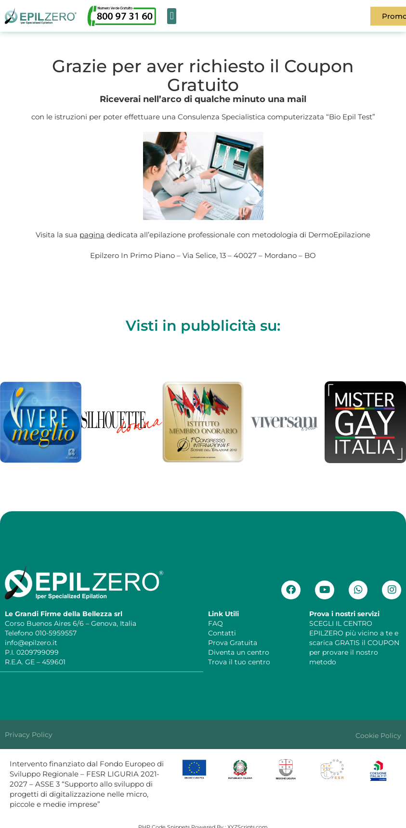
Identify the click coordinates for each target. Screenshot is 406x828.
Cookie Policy (378, 735)
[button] (171, 16)
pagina (92, 234)
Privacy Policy (28, 734)
